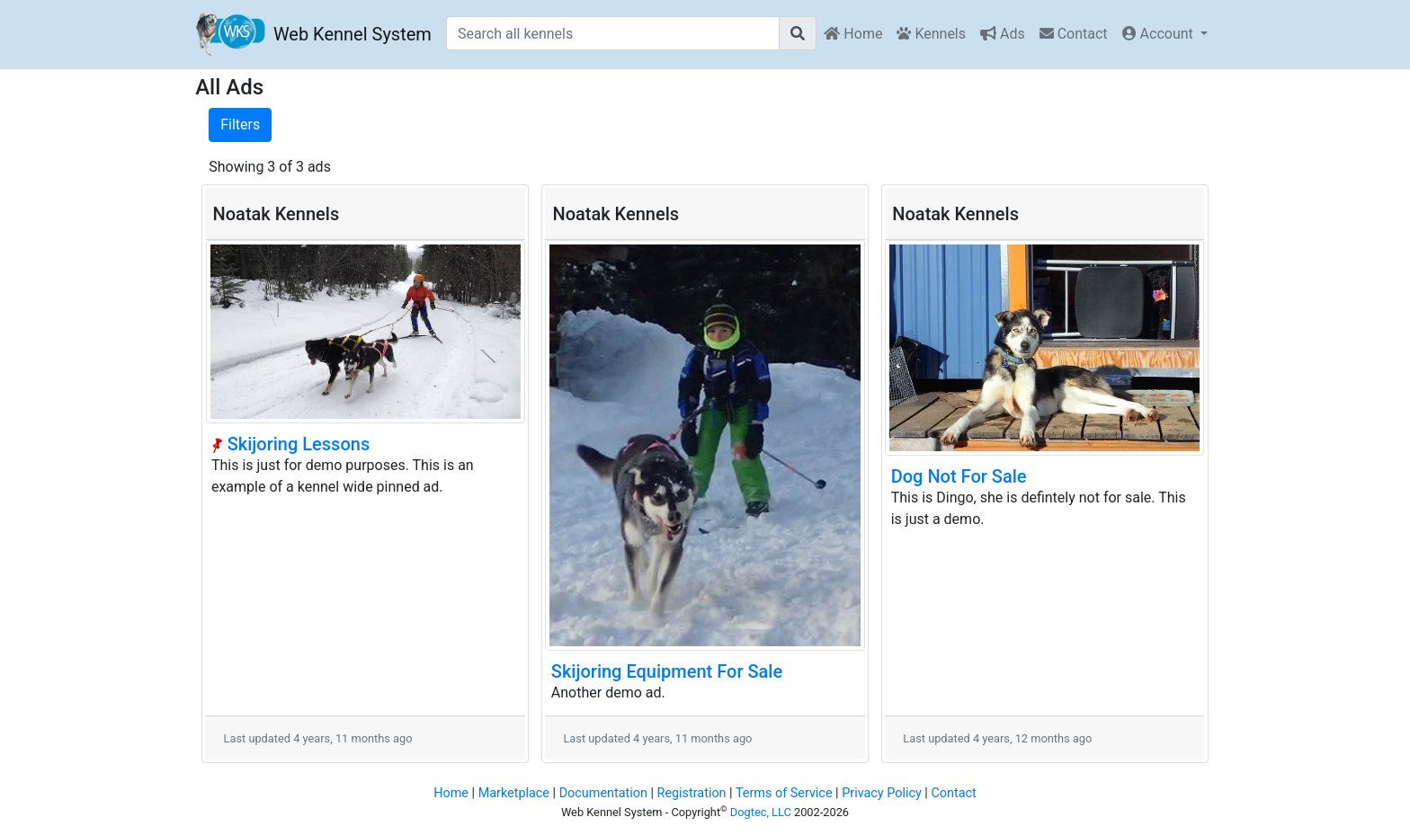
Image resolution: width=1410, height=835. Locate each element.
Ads (1002, 33)
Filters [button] (240, 124)
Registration (692, 793)
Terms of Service (784, 793)
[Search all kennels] (613, 33)
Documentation (603, 793)
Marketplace (513, 793)
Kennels (931, 33)
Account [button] (1159, 33)
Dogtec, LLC (760, 812)
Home (853, 33)
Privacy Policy (882, 793)
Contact (1074, 33)
